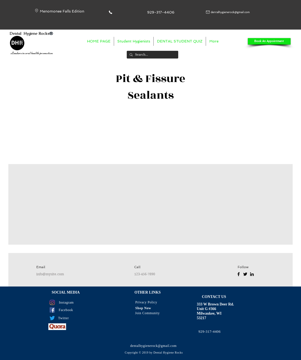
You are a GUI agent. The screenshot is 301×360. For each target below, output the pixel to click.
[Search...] (152, 55)
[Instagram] (52, 302)
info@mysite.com (50, 274)
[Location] (36, 10)
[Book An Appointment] (269, 41)
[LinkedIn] (252, 274)
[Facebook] (238, 274)
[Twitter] (245, 274)
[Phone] (110, 12)
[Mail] (207, 12)
